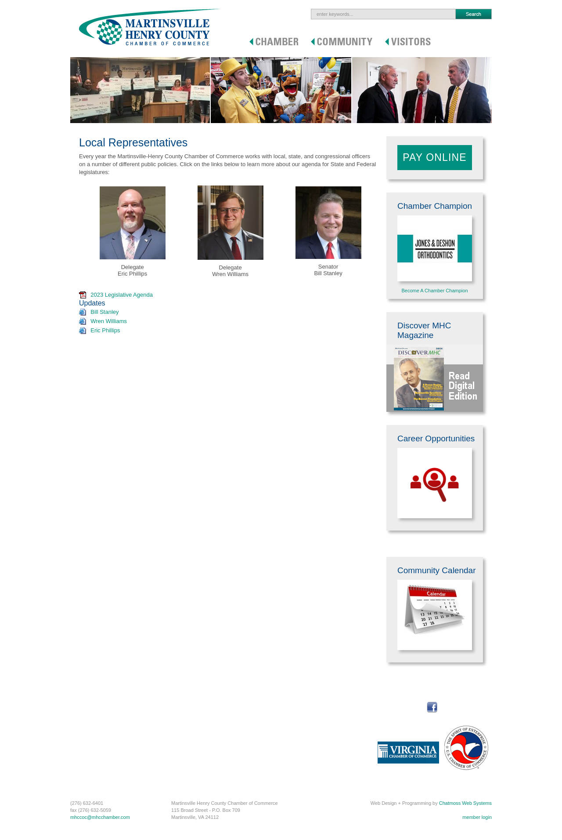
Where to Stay (310, 708)
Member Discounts (90, 720)
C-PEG (78, 775)
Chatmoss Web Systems (465, 803)
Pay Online (435, 157)
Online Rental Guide (191, 769)
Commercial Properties (193, 763)
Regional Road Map (260, 720)
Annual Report (85, 757)
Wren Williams (108, 321)
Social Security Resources (197, 726)
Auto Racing (308, 763)
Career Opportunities (191, 720)
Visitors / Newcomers (328, 687)
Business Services (90, 782)
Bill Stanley (104, 312)
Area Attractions (312, 732)
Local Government (189, 751)
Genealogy (306, 702)
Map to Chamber (141, 708)
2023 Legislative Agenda (121, 294)
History (302, 695)
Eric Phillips (105, 330)
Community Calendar (191, 714)
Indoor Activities (312, 745)
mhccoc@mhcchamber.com (100, 817)
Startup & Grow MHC (191, 695)
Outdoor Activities (314, 739)
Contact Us (135, 714)
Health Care (252, 714)
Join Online (82, 702)
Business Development (194, 757)
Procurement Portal (91, 695)
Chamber (84, 687)
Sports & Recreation (260, 708)
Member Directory (89, 739)
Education (249, 702)
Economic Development (194, 745)
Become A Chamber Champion (434, 290)
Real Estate (251, 695)
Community (187, 687)
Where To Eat (309, 714)
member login (477, 817)
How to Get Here (313, 769)
